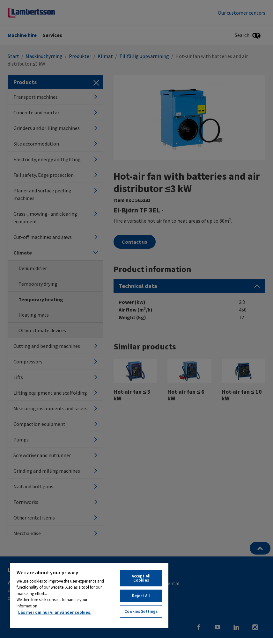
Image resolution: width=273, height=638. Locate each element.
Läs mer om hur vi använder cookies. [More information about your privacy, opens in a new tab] (55, 612)
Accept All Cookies (141, 578)
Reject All (141, 596)
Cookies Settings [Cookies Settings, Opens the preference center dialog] (141, 611)
